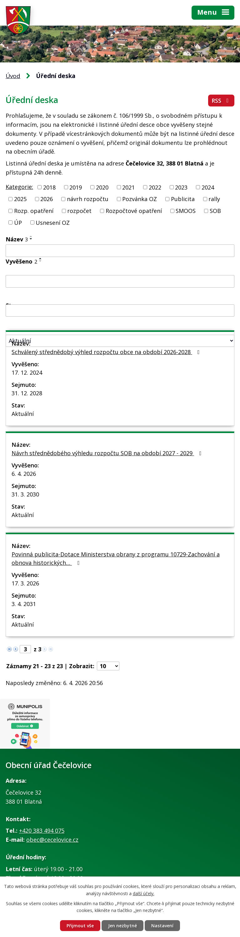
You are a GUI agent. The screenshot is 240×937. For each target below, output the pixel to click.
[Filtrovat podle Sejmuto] (120, 310)
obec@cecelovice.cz (52, 839)
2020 (102, 187)
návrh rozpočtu (87, 199)
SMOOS (186, 211)
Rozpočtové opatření (134, 211)
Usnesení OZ (53, 222)
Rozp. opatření (33, 211)
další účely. (143, 893)
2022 (155, 187)
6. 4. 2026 (24, 473)
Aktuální (23, 413)
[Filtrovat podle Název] (120, 250)
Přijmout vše (80, 926)
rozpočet (79, 211)
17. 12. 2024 (27, 372)
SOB (215, 211)
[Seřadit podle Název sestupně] (31, 239)
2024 (208, 187)
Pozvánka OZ (139, 199)
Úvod (13, 76)
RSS (221, 100)
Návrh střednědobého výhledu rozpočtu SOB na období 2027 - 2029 (108, 453)
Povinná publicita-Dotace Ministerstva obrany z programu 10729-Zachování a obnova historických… (116, 558)
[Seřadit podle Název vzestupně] (31, 236)
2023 (181, 187)
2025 (20, 199)
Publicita (183, 199)
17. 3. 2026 (25, 583)
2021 (128, 187)
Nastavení (162, 926)
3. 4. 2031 (24, 604)
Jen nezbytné (122, 926)
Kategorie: (19, 186)
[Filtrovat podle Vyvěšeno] (120, 281)
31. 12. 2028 (27, 393)
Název (17, 239)
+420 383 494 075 (41, 830)
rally (214, 199)
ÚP (18, 222)
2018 (49, 187)
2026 (46, 199)
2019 (75, 187)
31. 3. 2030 (25, 494)
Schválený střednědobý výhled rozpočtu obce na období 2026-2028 (107, 352)
